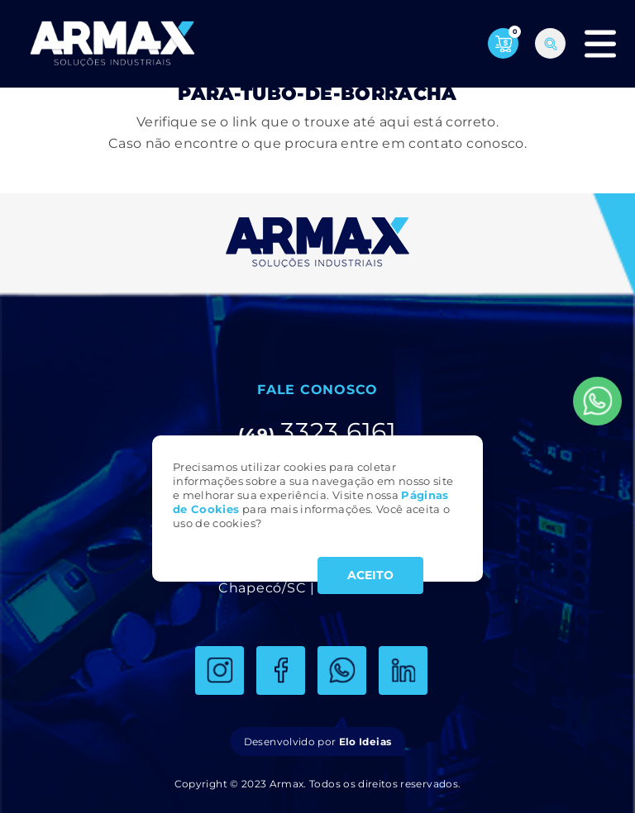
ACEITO (370, 575)
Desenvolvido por (317, 741)
